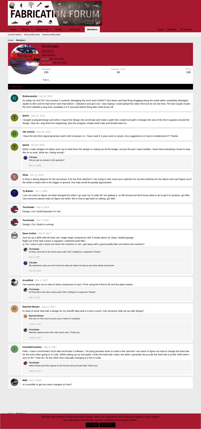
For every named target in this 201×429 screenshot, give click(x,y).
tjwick (25, 115)
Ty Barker (27, 191)
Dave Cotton (29, 233)
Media (58, 29)
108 (188, 72)
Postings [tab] (47, 86)
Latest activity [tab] (33, 86)
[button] (32, 29)
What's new (42, 29)
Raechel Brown (30, 306)
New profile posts (32, 34)
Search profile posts (51, 34)
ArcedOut (27, 280)
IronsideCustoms (32, 347)
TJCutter (33, 157)
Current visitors (15, 34)
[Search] (186, 29)
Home (13, 29)
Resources (74, 29)
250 (46, 72)
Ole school (28, 131)
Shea (25, 175)
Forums (25, 29)
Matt (24, 380)
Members (92, 29)
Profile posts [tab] (16, 86)
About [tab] (58, 86)
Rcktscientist (29, 96)
